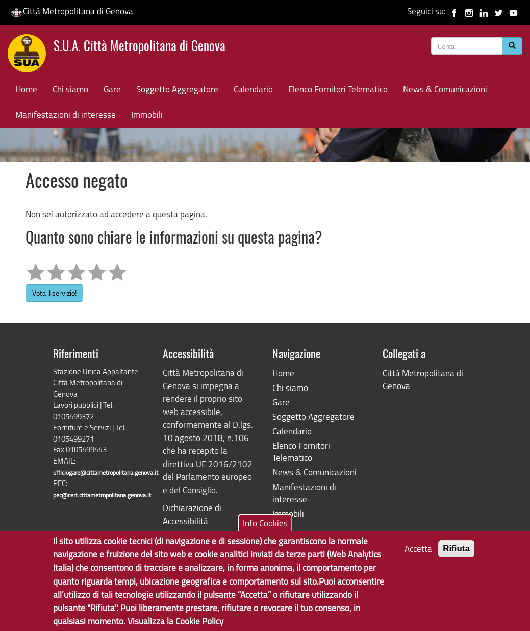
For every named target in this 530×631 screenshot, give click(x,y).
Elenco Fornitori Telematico (338, 89)
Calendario (253, 89)
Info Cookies (265, 525)
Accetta (418, 551)
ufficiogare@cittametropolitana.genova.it (105, 472)
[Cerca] (512, 46)
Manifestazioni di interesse (65, 114)
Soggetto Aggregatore (177, 89)
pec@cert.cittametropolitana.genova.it (102, 495)
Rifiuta (456, 551)
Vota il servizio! (54, 293)
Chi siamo (70, 89)
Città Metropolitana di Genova (71, 11)
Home (26, 89)
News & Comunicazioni (445, 89)
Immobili (147, 114)
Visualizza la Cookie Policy (175, 624)
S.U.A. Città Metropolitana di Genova (139, 47)
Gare (112, 89)
